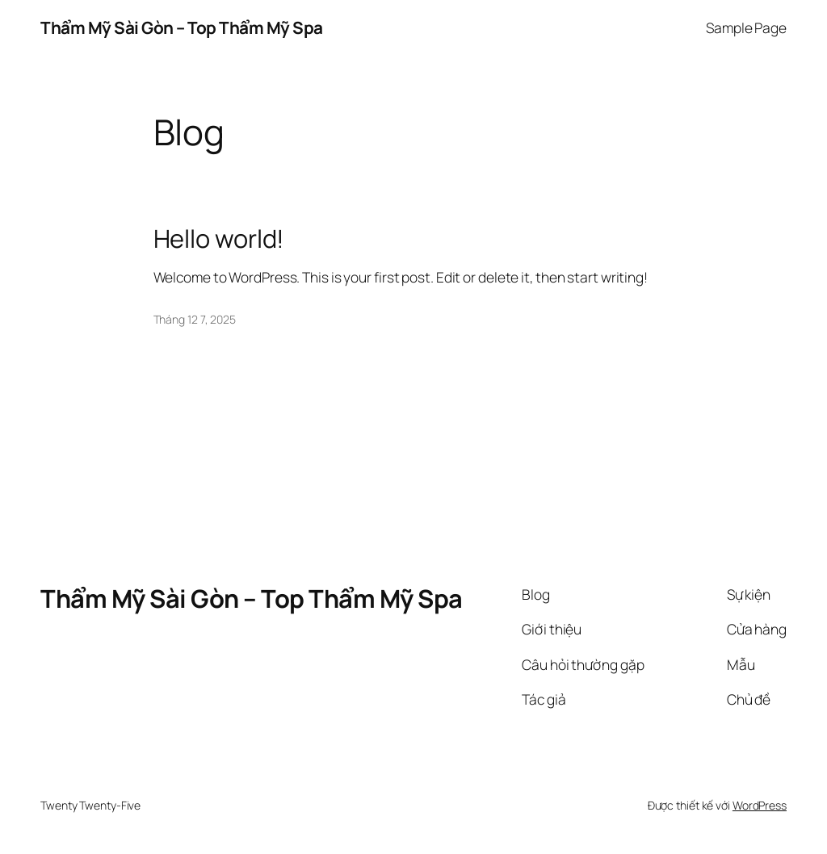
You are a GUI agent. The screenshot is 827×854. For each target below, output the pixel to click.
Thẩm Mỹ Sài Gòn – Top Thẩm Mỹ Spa (181, 27)
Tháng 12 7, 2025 (194, 319)
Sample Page (746, 27)
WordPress (760, 805)
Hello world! (219, 238)
